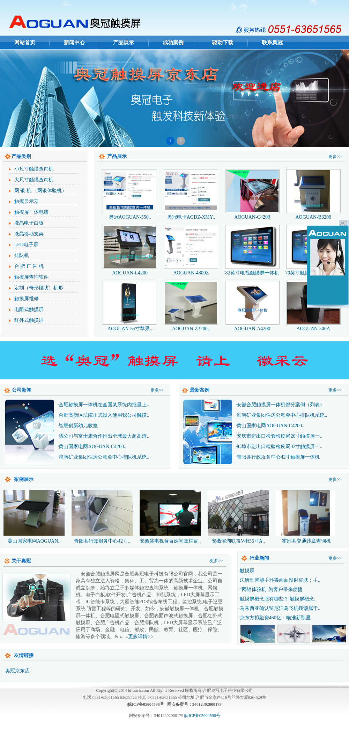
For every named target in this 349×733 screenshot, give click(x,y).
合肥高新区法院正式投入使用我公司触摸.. (104, 415)
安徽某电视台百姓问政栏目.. (170, 517)
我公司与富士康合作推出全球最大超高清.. (104, 436)
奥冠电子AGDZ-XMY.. (191, 214)
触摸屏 (247, 570)
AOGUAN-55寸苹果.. (130, 325)
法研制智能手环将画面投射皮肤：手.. (280, 580)
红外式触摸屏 (29, 320)
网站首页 (24, 42)
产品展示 (123, 42)
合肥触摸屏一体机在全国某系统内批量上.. (104, 404)
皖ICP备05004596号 (202, 715)
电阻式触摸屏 (29, 309)
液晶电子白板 (29, 223)
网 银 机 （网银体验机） (40, 190)
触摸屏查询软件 (31, 277)
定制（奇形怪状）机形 (38, 287)
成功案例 (173, 42)
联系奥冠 (272, 42)
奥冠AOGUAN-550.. (130, 214)
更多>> (335, 156)
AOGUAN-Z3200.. (191, 325)
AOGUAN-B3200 (313, 214)
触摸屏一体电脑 (31, 212)
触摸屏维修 (26, 298)
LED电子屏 (26, 244)
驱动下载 (222, 42)
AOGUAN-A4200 (252, 325)
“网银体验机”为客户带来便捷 (271, 589)
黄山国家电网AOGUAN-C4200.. (92, 446)
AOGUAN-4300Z (191, 270)
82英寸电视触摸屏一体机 (252, 270)
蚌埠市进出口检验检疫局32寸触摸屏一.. (279, 446)
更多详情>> (140, 636)
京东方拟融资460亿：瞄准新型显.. (276, 617)
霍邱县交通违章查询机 (306, 517)
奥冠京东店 (17, 670)
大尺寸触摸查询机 (33, 179)
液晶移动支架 (29, 233)
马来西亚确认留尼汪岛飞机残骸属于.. (280, 608)
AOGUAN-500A (313, 325)
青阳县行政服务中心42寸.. (102, 517)
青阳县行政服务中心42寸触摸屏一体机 (278, 457)
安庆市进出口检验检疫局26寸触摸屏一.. (279, 436)
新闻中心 (74, 42)
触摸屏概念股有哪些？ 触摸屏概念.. (278, 599)
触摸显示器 (26, 201)
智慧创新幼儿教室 (78, 425)
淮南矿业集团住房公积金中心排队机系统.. (104, 457)
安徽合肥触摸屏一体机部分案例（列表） (281, 404)
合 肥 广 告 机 (29, 266)
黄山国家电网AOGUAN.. (34, 517)
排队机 (21, 255)
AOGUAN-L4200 (130, 270)
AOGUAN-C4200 (252, 214)
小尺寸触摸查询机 (33, 169)
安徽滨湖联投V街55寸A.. (238, 517)
